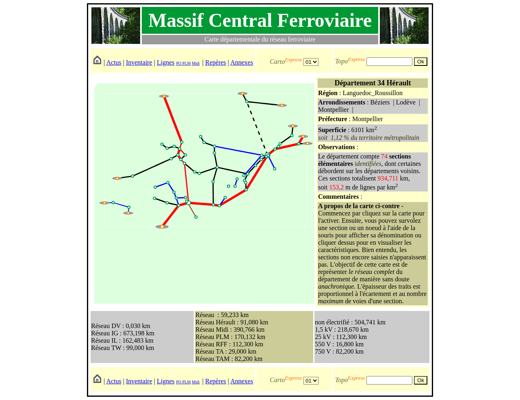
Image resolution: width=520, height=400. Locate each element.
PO (179, 63)
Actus (113, 62)
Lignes (166, 62)
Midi (195, 63)
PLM (186, 63)
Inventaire (139, 62)
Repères (215, 62)
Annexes (241, 62)
